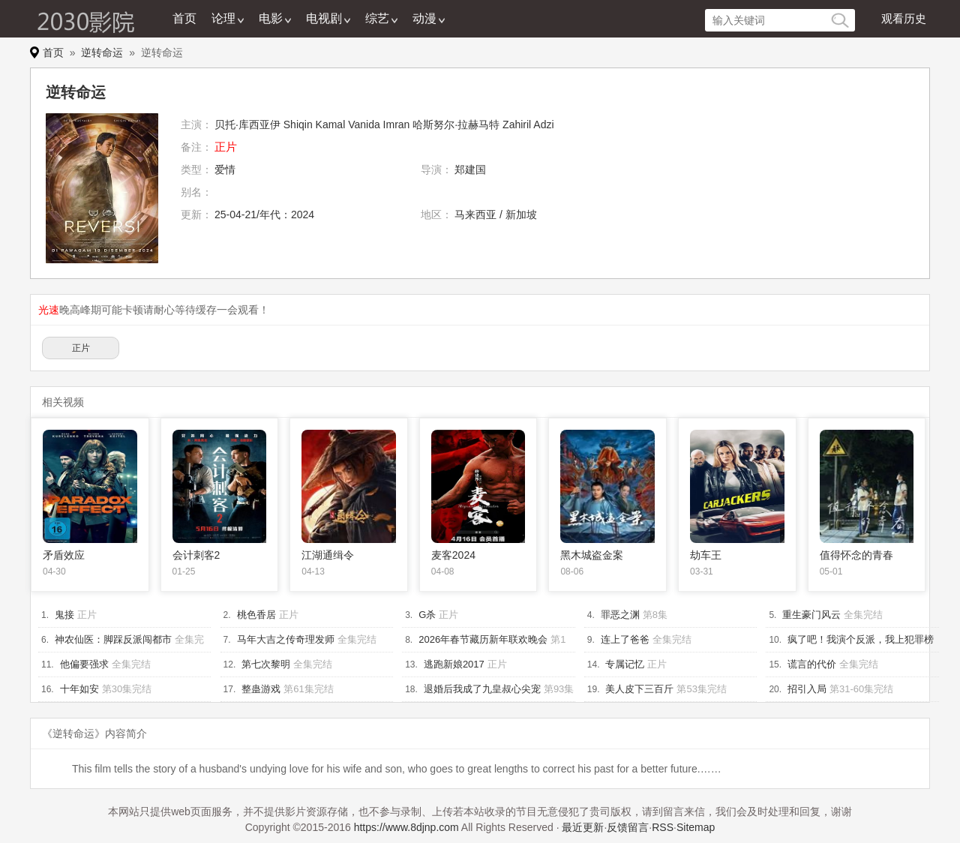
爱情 (225, 170)
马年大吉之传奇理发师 (285, 639)
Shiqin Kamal (315, 124)
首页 (184, 18)
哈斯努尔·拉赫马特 (456, 124)
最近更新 (583, 827)
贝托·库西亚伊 (247, 124)
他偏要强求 (84, 664)
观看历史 (903, 18)
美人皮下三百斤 (639, 688)
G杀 (427, 614)
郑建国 (470, 170)
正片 (81, 348)
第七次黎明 (266, 664)
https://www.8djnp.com (406, 827)
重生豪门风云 (811, 614)
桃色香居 (256, 614)
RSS (663, 827)
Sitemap (695, 827)
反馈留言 (628, 827)
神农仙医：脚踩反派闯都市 (113, 639)
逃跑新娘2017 (454, 664)
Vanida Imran (379, 124)
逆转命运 (102, 52)
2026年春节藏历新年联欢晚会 (483, 639)
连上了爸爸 (625, 639)
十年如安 (79, 688)
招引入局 (807, 688)
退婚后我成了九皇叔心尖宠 (482, 688)
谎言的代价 (812, 664)
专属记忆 (624, 664)
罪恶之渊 (620, 614)
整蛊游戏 (261, 688)
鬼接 (64, 614)
